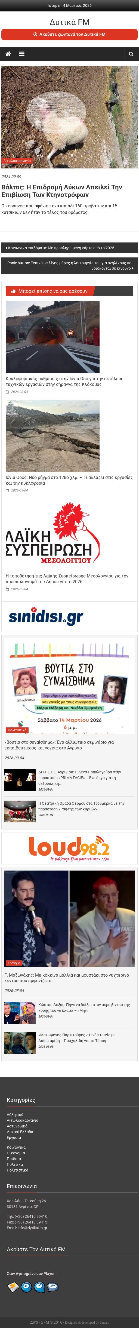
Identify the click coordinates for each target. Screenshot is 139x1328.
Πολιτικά (15, 1164)
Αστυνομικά (17, 1126)
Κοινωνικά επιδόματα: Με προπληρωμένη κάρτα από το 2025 (61, 248)
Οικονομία (16, 1153)
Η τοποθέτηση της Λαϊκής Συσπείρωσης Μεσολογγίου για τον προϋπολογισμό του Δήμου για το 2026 (67, 578)
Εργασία (14, 1137)
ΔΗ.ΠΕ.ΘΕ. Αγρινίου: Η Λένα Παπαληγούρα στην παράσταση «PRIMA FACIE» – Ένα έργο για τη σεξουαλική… (79, 778)
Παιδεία (14, 1159)
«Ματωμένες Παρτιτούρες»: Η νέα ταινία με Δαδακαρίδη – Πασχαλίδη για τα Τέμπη (77, 1038)
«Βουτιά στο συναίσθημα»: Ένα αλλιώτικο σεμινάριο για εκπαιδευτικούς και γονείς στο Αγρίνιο (59, 745)
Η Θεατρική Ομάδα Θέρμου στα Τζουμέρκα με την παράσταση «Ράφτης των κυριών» (81, 806)
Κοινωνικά (16, 1147)
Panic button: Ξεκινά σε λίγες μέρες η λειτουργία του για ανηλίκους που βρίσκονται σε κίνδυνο (70, 265)
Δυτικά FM (69, 22)
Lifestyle (14, 963)
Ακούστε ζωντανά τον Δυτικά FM (69, 34)
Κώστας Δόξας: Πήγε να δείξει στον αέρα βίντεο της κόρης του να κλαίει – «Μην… (84, 1008)
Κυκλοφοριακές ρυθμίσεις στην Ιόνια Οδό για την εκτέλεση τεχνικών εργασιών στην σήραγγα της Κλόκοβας (64, 381)
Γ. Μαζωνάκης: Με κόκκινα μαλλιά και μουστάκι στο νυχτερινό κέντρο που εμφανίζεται (66, 978)
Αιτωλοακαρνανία (17, 161)
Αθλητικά (15, 1114)
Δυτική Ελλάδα (20, 1132)
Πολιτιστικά (17, 730)
